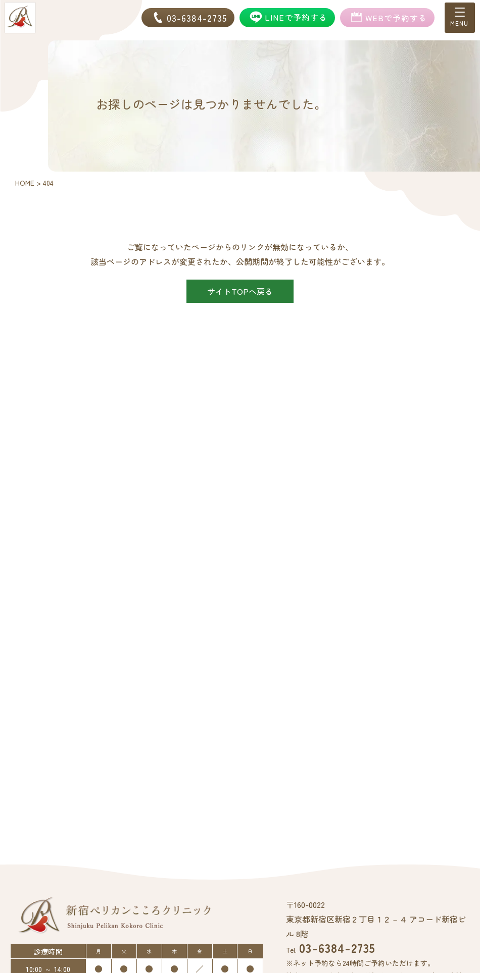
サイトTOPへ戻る (240, 291)
